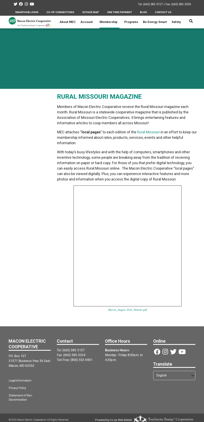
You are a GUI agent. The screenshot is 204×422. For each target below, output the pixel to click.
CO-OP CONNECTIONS (60, 12)
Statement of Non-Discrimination (30, 395)
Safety (176, 22)
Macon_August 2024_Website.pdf (127, 309)
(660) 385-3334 (74, 355)
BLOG (143, 12)
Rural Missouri (148, 132)
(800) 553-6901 (81, 360)
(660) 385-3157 (73, 350)
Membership (108, 22)
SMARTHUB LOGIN (26, 12)
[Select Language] (174, 375)
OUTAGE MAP (90, 12)
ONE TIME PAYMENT (119, 12)
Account (87, 22)
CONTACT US (163, 12)
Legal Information (20, 380)
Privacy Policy (17, 388)
